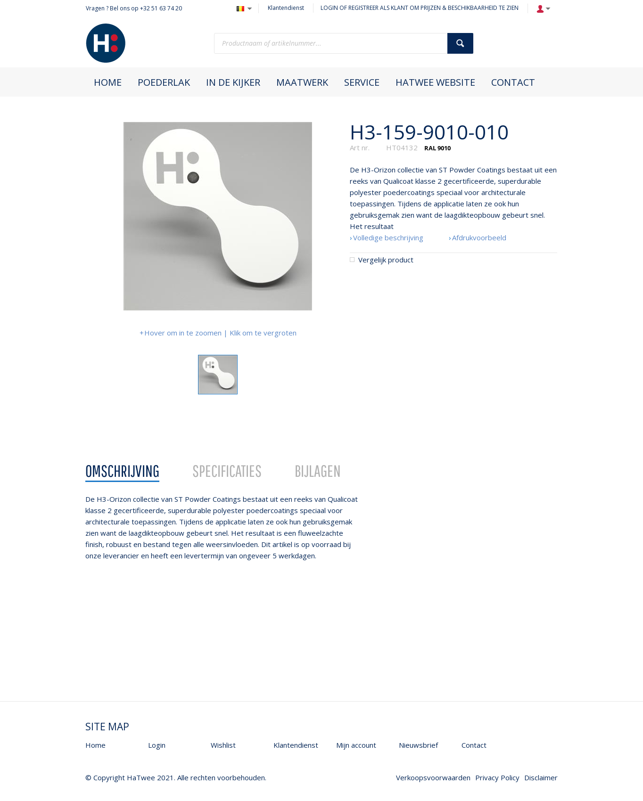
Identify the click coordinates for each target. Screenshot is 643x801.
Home (95, 745)
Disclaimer (541, 777)
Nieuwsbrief (418, 745)
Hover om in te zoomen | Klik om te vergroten (220, 332)
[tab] (122, 471)
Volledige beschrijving (388, 237)
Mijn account (356, 745)
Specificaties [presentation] (227, 470)
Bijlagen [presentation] (318, 470)
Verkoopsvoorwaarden (433, 777)
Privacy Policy (497, 777)
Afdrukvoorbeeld (479, 237)
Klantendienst (286, 8)
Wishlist (223, 745)
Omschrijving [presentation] (122, 470)
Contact (474, 745)
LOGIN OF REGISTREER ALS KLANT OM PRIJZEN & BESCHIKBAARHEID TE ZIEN (420, 8)
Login (156, 745)
